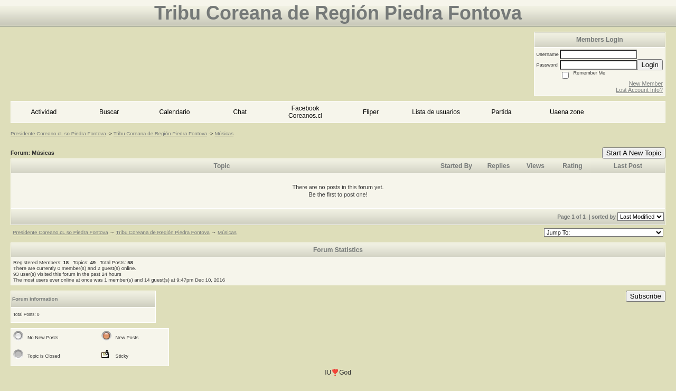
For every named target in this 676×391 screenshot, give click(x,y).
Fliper (371, 112)
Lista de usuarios (436, 112)
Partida (501, 112)
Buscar (109, 112)
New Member (646, 83)
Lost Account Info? (639, 90)
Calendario (174, 112)
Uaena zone (567, 112)
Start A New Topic (633, 153)
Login (650, 65)
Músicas (223, 133)
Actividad (44, 112)
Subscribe (645, 296)
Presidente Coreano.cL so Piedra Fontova (58, 133)
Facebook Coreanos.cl (305, 112)
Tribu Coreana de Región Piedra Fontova (160, 133)
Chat (240, 112)
